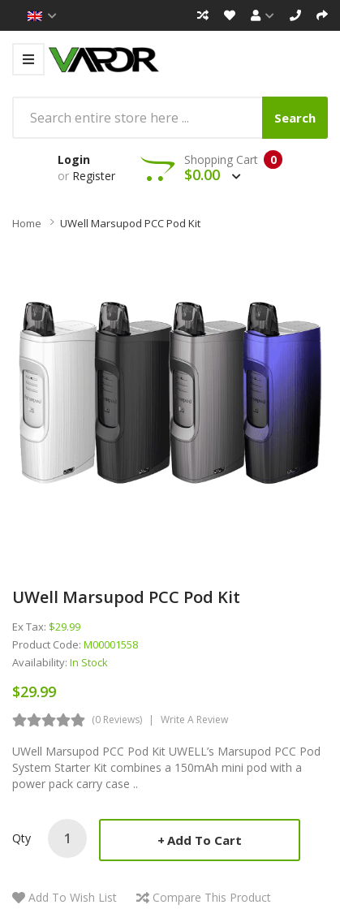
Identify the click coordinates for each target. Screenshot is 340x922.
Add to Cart (204, 840)
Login (74, 159)
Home (26, 223)
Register (93, 175)
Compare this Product (212, 897)
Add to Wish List (72, 897)
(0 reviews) (117, 719)
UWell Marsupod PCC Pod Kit (130, 223)
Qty (21, 838)
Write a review (194, 719)
